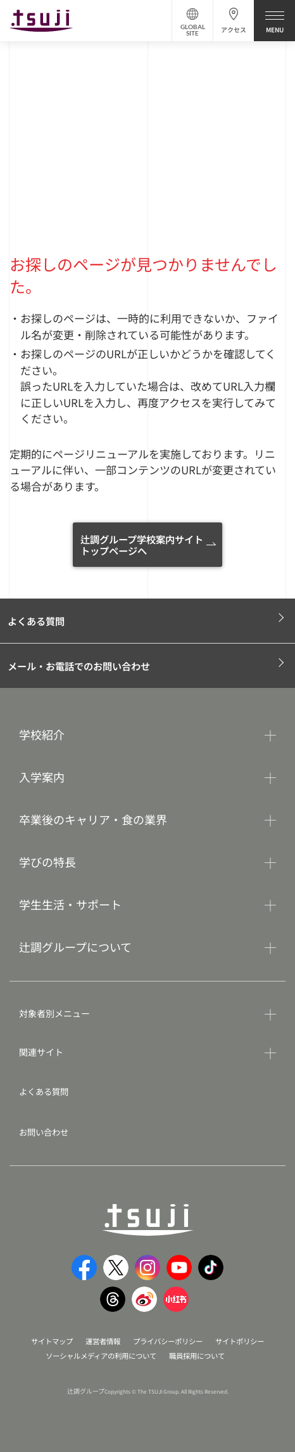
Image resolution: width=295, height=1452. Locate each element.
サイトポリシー (246, 1342)
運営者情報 (99, 1342)
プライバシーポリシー (169, 1342)
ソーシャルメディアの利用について (98, 1356)
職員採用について (202, 1356)
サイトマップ (45, 1342)
